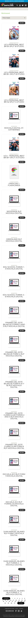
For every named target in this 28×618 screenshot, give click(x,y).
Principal (1, 8)
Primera (6, 598)
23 (24, 601)
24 (5, 603)
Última (21, 603)
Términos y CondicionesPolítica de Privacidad (14, 616)
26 (11, 603)
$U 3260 (22, 245)
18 (9, 601)
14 (22, 600)
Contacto (21, 608)
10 (10, 600)
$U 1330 (22, 391)
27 (14, 603)
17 (6, 601)
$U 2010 (22, 23)
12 (16, 600)
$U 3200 (22, 360)
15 (25, 600)
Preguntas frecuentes (9, 608)
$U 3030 (22, 301)
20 (15, 601)
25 (8, 603)
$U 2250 (22, 273)
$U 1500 (22, 480)
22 (21, 601)
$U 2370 (22, 106)
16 (3, 601)
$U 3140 (22, 189)
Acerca (16, 608)
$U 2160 (22, 330)
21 (18, 601)
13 (19, 600)
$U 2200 (22, 423)
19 (12, 601)
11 (13, 600)
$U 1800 (22, 162)
